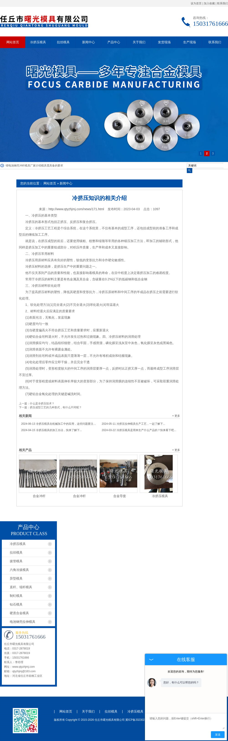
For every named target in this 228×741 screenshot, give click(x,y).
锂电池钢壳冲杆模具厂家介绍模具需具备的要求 (34, 165)
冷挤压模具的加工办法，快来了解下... (51, 430)
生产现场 (189, 42)
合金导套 (119, 496)
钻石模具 (16, 604)
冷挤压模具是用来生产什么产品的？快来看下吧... (139, 430)
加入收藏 (209, 3)
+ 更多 (176, 415)
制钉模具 (16, 596)
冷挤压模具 (38, 42)
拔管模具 (16, 561)
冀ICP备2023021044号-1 (140, 719)
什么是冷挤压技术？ (42, 403)
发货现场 (164, 42)
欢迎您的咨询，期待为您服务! (186, 671)
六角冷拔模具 (19, 570)
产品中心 (113, 42)
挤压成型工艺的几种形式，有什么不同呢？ (56, 407)
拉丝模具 (63, 42)
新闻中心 (88, 42)
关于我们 (139, 42)
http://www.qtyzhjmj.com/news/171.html (76, 209)
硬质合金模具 (19, 613)
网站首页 (12, 42)
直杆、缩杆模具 (21, 587)
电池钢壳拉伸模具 (22, 621)
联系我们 (222, 3)
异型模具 (16, 578)
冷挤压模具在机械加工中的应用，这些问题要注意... (59, 423)
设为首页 (196, 3)
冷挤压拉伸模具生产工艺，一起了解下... (133, 423)
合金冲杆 (39, 496)
